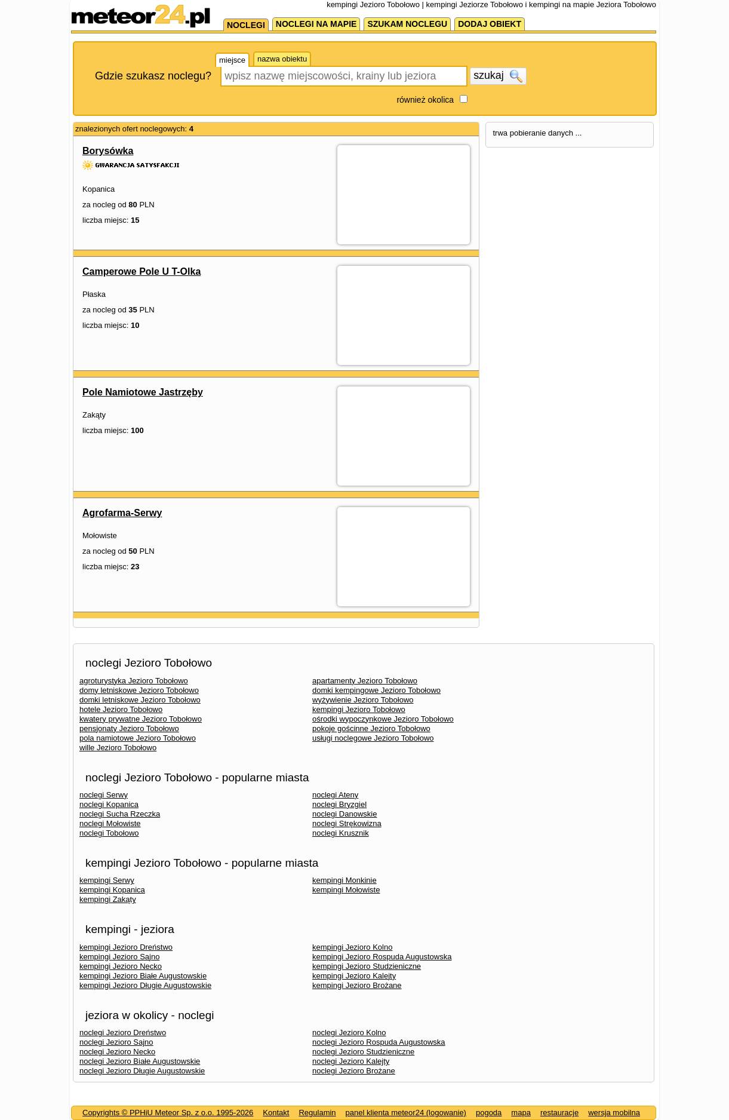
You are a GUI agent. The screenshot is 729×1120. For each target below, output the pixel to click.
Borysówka (107, 151)
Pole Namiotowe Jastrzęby (142, 392)
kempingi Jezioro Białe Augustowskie (143, 975)
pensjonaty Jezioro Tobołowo (129, 728)
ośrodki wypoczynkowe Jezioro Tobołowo (383, 718)
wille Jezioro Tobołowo (117, 747)
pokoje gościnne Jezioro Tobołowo (371, 728)
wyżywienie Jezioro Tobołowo (363, 699)
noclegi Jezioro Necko (117, 1051)
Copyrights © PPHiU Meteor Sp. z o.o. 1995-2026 (167, 1112)
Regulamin (317, 1112)
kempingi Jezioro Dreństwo (126, 947)
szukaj (497, 75)
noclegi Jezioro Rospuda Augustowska (378, 1042)
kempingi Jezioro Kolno (352, 947)
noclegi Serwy (103, 794)
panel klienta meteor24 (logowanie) (406, 1112)
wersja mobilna (614, 1112)
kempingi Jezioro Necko (120, 966)
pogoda (489, 1112)
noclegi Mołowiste (110, 823)
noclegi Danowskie (344, 813)
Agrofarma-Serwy (122, 513)
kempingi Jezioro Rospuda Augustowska (381, 956)
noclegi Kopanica (109, 804)
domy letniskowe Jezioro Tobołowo (139, 690)
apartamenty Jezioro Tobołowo (364, 680)
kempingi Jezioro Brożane (357, 985)
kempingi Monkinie (344, 880)
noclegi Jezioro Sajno (116, 1042)
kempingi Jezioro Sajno (119, 956)
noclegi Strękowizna (347, 823)
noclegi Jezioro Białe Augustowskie (139, 1061)
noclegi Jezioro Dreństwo (122, 1032)
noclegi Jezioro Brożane (353, 1070)
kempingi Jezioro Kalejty (354, 975)
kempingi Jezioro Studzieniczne (366, 966)
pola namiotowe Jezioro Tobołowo (137, 738)
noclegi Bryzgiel (339, 804)
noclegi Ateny (335, 794)
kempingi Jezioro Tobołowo (358, 709)
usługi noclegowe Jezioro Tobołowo (373, 738)
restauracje (559, 1112)
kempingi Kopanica (112, 889)
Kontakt (276, 1112)
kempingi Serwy (106, 880)
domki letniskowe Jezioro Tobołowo (140, 699)
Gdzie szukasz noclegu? (153, 76)
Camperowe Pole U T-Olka (141, 271)
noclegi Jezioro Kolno (349, 1032)
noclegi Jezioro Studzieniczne (363, 1051)
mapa (521, 1112)
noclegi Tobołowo (109, 833)
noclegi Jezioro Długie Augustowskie (142, 1070)
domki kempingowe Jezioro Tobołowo (376, 690)
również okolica (425, 100)
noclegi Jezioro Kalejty (350, 1061)
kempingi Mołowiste (346, 889)
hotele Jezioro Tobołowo (120, 709)
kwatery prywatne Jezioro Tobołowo (140, 718)
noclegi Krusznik (340, 833)
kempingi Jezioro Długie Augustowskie (145, 985)
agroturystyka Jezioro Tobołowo (133, 680)
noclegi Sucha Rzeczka (119, 813)
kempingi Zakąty (107, 899)
